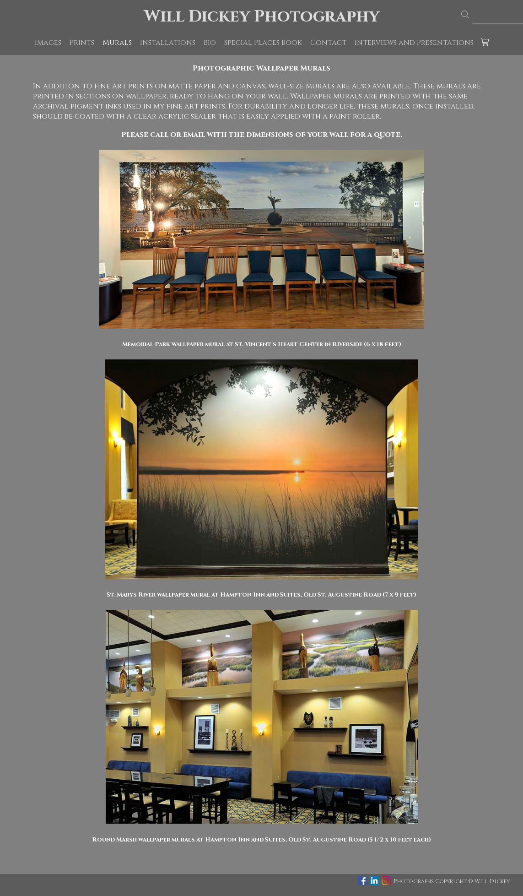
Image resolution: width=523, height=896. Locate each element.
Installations (167, 43)
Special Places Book (263, 43)
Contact (328, 43)
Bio (210, 43)
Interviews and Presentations (414, 43)
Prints (82, 43)
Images (48, 43)
